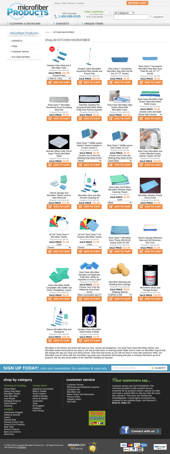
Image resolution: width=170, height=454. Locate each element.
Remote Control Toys (13, 422)
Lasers (7, 417)
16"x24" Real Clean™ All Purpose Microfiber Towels (89, 235)
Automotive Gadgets (13, 412)
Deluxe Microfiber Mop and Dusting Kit (58, 330)
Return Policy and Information (80, 394)
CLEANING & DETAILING (25, 23)
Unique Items (40, 385)
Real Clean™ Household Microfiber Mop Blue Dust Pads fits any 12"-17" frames (150, 70)
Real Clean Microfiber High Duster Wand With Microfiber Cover (119, 107)
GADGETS (17, 41)
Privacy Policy (73, 397)
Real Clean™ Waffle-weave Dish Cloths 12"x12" (120, 146)
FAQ (64, 3)
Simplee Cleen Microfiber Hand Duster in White (89, 330)
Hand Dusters (10, 403)
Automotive (38, 401)
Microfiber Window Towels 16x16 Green (150, 196)
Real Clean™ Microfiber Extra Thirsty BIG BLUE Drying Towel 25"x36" (120, 240)
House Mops (10, 389)
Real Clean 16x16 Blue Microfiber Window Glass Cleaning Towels (119, 189)
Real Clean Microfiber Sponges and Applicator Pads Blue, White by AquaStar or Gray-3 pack (89, 276)
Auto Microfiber (11, 396)
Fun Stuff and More (21, 57)
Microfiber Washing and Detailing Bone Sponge (120, 283)
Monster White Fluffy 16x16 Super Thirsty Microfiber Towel (59, 153)
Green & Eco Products (14, 424)
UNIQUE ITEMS (93, 23)
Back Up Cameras (12, 432)
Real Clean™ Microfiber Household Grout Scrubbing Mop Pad (59, 107)
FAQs (14, 46)
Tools (35, 403)
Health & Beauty (40, 396)
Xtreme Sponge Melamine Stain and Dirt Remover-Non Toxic (150, 240)
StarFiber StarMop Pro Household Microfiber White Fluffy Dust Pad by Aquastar (89, 107)
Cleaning (8, 406)
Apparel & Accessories (43, 389)
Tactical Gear (10, 419)
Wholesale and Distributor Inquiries (83, 387)
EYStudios (21, 447)
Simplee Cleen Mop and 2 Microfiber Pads (59, 66)
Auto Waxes (9, 398)
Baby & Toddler (40, 391)
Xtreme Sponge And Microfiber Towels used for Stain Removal (59, 195)
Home (57, 3)
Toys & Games (39, 394)
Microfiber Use (73, 392)
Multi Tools (9, 427)
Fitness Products (11, 429)
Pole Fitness (38, 410)
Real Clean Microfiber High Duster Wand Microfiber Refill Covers (150, 101)
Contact (80, 3)
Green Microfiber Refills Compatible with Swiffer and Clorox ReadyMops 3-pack (59, 287)
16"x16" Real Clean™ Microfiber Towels (59, 235)
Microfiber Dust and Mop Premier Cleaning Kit (89, 196)
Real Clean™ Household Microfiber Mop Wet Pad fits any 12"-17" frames (120, 71)
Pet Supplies (38, 406)
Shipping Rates (74, 399)
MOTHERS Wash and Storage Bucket (150, 288)
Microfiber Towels (12, 394)
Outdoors (37, 408)
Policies (71, 3)
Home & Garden (40, 398)
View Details (97, 17)
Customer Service (20, 51)
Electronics (9, 434)
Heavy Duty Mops (12, 391)
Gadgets (8, 409)
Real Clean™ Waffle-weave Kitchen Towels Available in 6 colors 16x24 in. (89, 145)
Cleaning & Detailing (15, 385)
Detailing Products (12, 401)
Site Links (71, 401)
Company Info (73, 389)
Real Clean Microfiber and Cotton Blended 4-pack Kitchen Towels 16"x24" (150, 153)
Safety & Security (12, 415)
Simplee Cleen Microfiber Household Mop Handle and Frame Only (89, 71)
